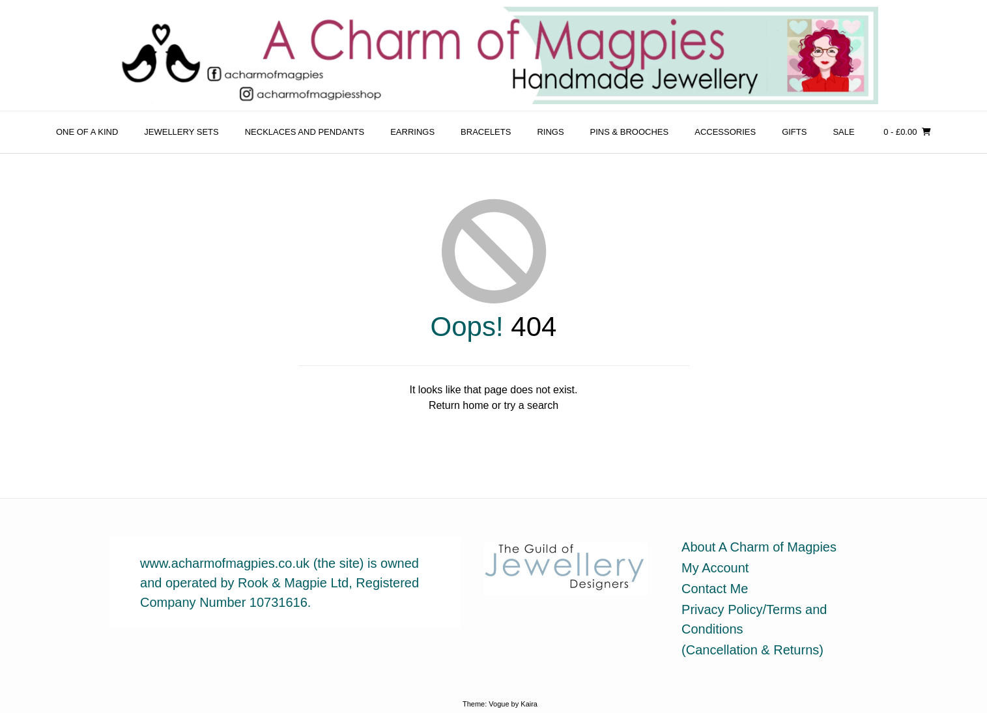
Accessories (725, 132)
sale (843, 132)
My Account (715, 568)
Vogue (499, 704)
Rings (550, 132)
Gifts (794, 132)
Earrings (412, 132)
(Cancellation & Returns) (752, 650)
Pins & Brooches (629, 132)
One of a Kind (87, 132)
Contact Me (714, 588)
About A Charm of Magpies (759, 547)
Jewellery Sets (181, 132)
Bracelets (486, 132)
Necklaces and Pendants (305, 132)
